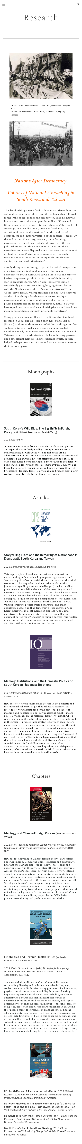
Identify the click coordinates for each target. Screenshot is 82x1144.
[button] (4, 4)
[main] (41, 17)
